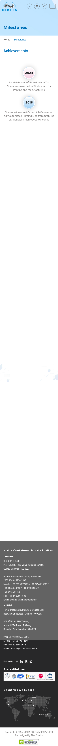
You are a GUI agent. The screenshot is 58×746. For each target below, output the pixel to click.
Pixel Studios (37, 735)
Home (7, 39)
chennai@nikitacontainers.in (37, 6)
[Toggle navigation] (52, 6)
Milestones (20, 39)
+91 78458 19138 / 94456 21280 (30, 6)
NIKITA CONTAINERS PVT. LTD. (38, 732)
